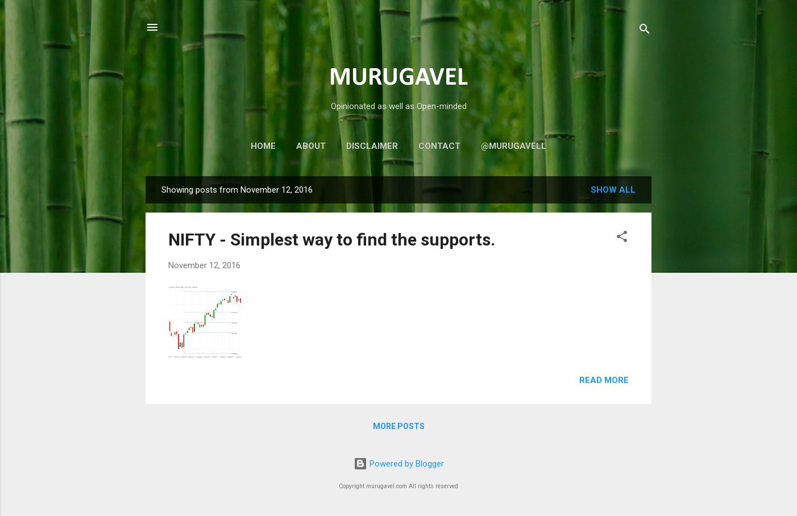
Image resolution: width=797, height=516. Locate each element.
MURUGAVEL (398, 78)
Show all (613, 190)
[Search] (644, 31)
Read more (604, 380)
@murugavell (513, 146)
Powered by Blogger (399, 464)
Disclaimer (372, 146)
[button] (622, 238)
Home (263, 146)
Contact (439, 146)
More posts (399, 426)
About (311, 146)
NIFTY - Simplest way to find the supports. (331, 239)
